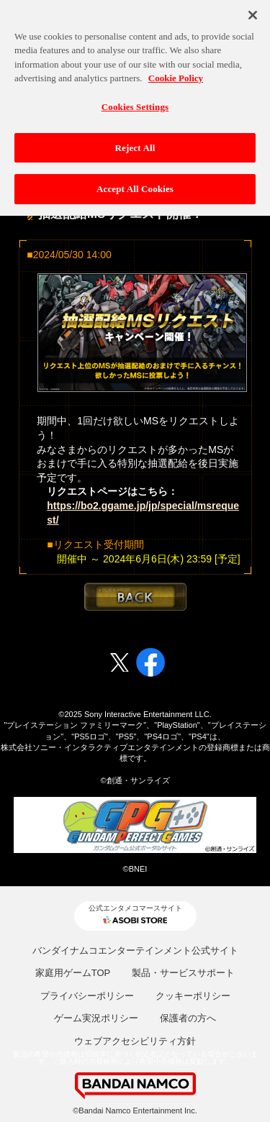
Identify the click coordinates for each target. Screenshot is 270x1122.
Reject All (135, 144)
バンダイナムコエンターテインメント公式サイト (135, 950)
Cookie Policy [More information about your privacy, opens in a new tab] (175, 75)
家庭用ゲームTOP (73, 972)
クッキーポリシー (193, 995)
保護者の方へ (188, 1018)
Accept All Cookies (135, 186)
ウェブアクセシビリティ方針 (135, 1041)
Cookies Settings (135, 103)
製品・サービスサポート (183, 972)
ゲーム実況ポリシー (96, 1018)
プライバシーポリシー (87, 995)
